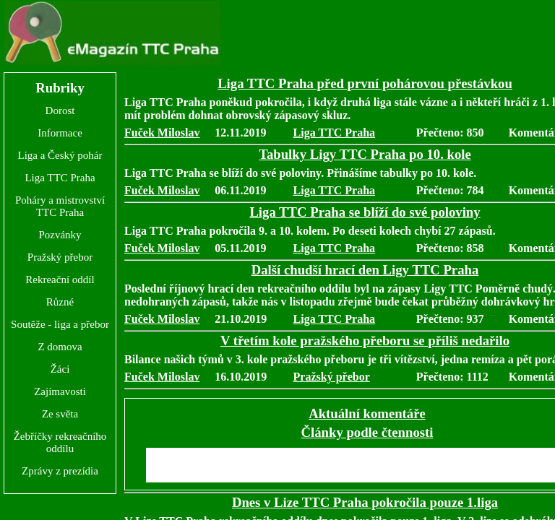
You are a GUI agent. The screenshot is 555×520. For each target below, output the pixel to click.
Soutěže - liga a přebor (60, 324)
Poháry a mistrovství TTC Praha (60, 206)
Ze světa (60, 414)
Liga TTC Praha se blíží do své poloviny (364, 212)
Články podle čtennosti (367, 432)
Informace (60, 133)
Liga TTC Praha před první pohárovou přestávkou (365, 83)
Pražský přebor (59, 257)
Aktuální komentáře (367, 413)
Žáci (60, 369)
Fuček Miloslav (161, 132)
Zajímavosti (60, 391)
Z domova (60, 346)
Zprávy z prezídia (60, 471)
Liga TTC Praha (60, 177)
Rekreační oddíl (59, 279)
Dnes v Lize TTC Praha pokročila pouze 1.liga (365, 502)
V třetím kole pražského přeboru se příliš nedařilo (364, 340)
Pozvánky (59, 234)
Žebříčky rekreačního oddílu (60, 442)
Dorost (60, 110)
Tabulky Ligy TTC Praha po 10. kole (365, 154)
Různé (60, 302)
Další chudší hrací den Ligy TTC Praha (365, 269)
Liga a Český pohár (59, 155)
